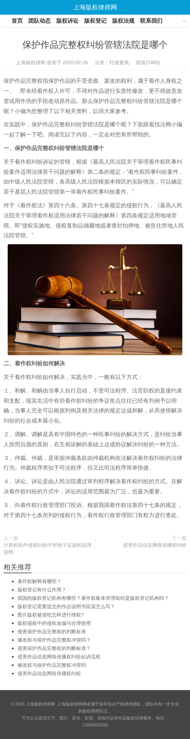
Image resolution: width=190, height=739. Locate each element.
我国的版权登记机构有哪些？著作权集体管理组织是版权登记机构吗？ (93, 598)
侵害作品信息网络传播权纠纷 (155, 545)
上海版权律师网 (40, 704)
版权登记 (95, 21)
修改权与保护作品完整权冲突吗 (51, 665)
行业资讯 (119, 62)
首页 (17, 21)
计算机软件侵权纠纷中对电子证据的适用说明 (47, 548)
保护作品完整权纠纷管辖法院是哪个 (95, 44)
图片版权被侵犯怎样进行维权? (50, 615)
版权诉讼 (67, 21)
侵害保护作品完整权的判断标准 (51, 631)
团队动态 (39, 21)
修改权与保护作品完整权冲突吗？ (54, 640)
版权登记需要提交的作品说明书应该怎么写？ (66, 606)
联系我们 (151, 21)
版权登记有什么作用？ (41, 589)
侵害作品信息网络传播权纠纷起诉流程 (59, 656)
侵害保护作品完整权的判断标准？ (54, 648)
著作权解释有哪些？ (39, 581)
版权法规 (123, 21)
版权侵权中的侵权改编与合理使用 (54, 623)
